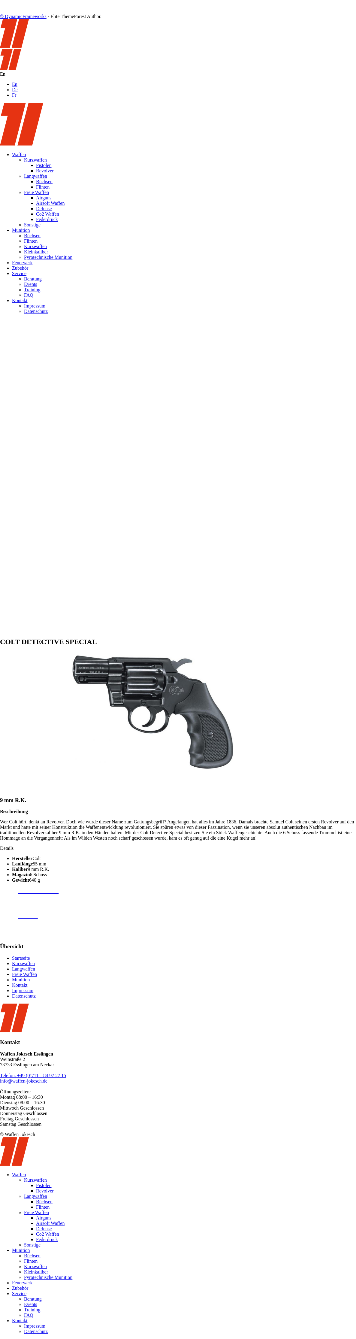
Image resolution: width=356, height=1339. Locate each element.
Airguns (43, 197)
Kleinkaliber (36, 251)
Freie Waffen (36, 192)
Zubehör (20, 268)
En (14, 84)
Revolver (45, 170)
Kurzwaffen (35, 159)
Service (19, 273)
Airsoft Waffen (50, 203)
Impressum (34, 305)
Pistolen (44, 165)
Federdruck (47, 219)
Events (30, 284)
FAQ (28, 295)
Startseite (21, 958)
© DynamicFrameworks (23, 16)
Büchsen (44, 181)
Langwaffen (35, 176)
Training (32, 289)
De (15, 89)
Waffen (19, 154)
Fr (14, 95)
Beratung (33, 278)
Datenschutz (36, 311)
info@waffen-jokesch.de (23, 1080)
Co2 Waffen (47, 214)
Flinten (43, 186)
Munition (21, 230)
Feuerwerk (22, 262)
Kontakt (20, 300)
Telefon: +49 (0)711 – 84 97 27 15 (33, 1075)
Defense (44, 208)
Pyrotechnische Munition (48, 257)
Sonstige (32, 224)
